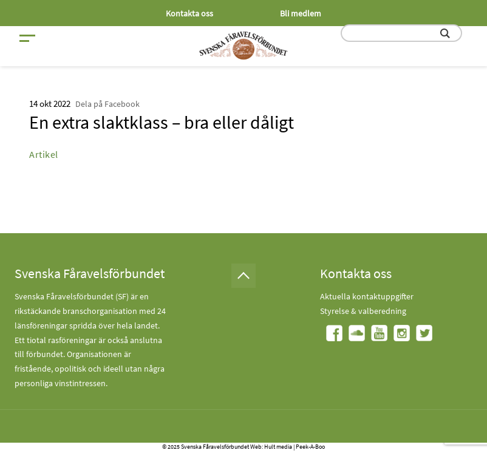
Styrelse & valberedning (363, 310)
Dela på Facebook (107, 103)
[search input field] (401, 33)
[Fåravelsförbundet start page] (243, 45)
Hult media (278, 447)
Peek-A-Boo (310, 447)
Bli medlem (300, 13)
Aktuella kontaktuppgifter (367, 296)
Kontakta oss (189, 13)
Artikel (43, 154)
